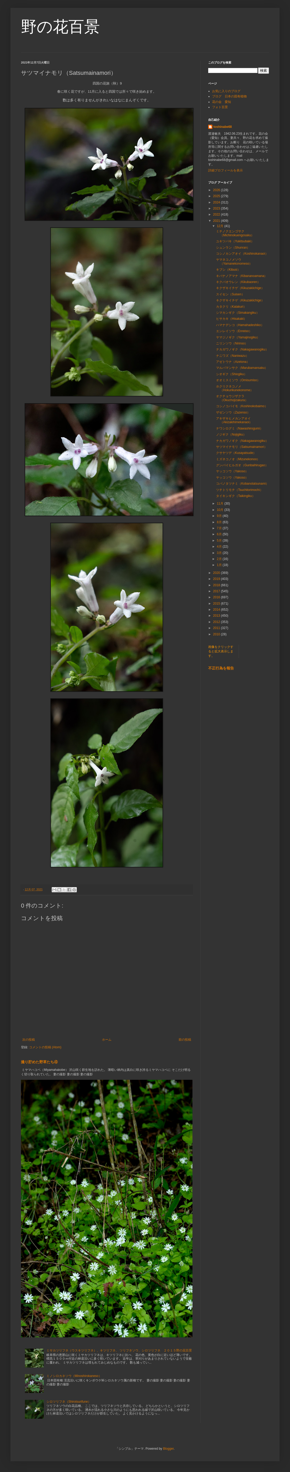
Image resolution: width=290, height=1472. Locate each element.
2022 (217, 214)
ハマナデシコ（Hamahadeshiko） (240, 325)
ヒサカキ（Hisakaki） (231, 319)
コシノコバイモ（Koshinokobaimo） (242, 406)
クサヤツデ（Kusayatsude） (236, 453)
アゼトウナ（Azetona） (233, 362)
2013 (217, 615)
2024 (217, 202)
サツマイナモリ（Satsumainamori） (241, 447)
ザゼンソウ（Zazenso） (233, 412)
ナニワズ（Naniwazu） (232, 356)
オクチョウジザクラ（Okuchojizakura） (232, 398)
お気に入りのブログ (226, 91)
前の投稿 (185, 1039)
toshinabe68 (222, 127)
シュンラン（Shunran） (233, 247)
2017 (217, 591)
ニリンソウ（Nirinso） (232, 343)
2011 (217, 628)
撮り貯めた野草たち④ (39, 1062)
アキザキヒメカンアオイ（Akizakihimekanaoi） (234, 420)
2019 (217, 579)
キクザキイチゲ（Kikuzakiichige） (240, 288)
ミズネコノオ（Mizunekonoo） (238, 459)
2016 (217, 597)
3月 (220, 553)
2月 (220, 559)
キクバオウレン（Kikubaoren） (238, 282)
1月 (220, 565)
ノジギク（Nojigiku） (231, 434)
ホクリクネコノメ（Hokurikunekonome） (234, 388)
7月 (220, 528)
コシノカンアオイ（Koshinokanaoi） (242, 253)
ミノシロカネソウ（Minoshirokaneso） (74, 1376)
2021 (217, 221)
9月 (220, 516)
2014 (217, 609)
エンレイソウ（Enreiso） (234, 331)
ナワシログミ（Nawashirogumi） (239, 428)
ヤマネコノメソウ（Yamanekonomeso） (234, 261)
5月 (220, 540)
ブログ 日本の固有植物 (229, 96)
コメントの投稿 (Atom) (45, 1047)
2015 (217, 603)
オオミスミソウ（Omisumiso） (238, 380)
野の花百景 (60, 26)
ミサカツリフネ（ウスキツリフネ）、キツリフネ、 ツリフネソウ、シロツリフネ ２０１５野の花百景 (119, 1350)
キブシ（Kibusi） (228, 269)
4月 (220, 546)
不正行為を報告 (221, 668)
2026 (217, 190)
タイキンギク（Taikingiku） (235, 496)
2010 (217, 634)
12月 (220, 226)
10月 (220, 510)
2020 (217, 573)
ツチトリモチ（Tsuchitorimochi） (239, 490)
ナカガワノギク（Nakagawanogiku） (242, 349)
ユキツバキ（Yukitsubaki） (235, 241)
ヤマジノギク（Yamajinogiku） (238, 337)
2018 (217, 585)
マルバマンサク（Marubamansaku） (242, 368)
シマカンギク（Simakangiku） (237, 313)
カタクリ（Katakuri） (231, 306)
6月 (220, 534)
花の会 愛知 (221, 102)
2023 (217, 208)
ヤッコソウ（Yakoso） (232, 471)
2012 (217, 622)
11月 (220, 503)
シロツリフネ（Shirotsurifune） (68, 1401)
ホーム (106, 1039)
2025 (217, 196)
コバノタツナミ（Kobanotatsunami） (242, 483)
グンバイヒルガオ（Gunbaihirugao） (242, 465)
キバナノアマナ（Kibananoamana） (241, 276)
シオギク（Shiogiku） (231, 374)
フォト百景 (220, 107)
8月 (220, 522)
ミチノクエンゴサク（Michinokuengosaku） (235, 233)
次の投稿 (28, 1039)
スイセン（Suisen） (230, 294)
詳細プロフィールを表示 (225, 170)
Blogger (168, 1448)
